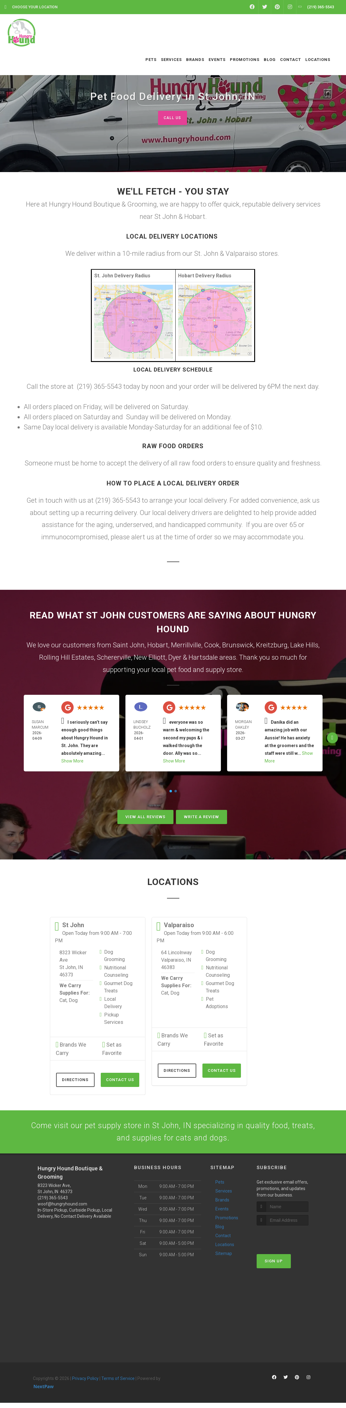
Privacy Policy (85, 1384)
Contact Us (120, 1080)
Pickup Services (113, 1019)
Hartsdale (203, 658)
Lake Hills (304, 646)
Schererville (114, 658)
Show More (72, 761)
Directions (75, 1080)
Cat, (63, 1001)
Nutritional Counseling (116, 972)
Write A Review (201, 817)
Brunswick (237, 646)
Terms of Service (118, 1384)
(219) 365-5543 (53, 1203)
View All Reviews (145, 817)
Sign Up (274, 1266)
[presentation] (289, 1242)
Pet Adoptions (217, 1003)
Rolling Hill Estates (66, 658)
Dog (73, 1001)
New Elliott (149, 658)
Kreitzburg (271, 646)
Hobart (157, 646)
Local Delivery (113, 1003)
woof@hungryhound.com (62, 1209)
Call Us (172, 117)
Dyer (174, 658)
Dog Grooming (114, 956)
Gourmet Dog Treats (118, 987)
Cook (211, 646)
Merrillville (186, 646)
